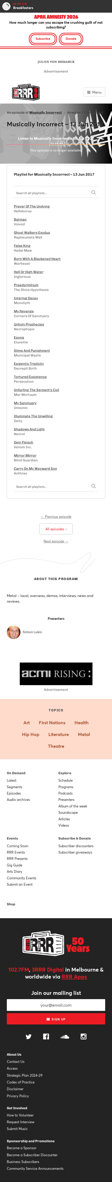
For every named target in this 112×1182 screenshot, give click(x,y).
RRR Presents (17, 858)
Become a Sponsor (21, 1148)
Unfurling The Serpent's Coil (36, 390)
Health (82, 723)
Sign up (56, 1019)
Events (12, 838)
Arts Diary (14, 871)
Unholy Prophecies (29, 324)
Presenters (66, 799)
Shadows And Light (29, 429)
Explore (64, 773)
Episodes (14, 793)
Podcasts (65, 793)
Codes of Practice (21, 1082)
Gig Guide (14, 865)
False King (22, 246)
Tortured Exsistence (30, 377)
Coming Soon (17, 846)
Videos (63, 825)
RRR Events (16, 852)
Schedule (65, 780)
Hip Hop (30, 734)
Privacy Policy (18, 1096)
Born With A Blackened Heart (37, 259)
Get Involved (17, 1108)
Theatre (56, 746)
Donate (71, 38)
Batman (20, 219)
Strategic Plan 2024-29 (24, 1075)
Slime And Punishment (32, 351)
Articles (64, 819)
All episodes (56, 529)
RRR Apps (74, 976)
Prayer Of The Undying (32, 206)
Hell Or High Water (28, 272)
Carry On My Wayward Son (35, 469)
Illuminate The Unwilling (33, 416)
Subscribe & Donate (74, 838)
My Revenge (24, 311)
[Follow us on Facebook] (46, 1037)
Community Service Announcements (35, 1168)
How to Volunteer (20, 1115)
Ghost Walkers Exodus (32, 233)
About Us (14, 1054)
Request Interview (20, 1122)
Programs (65, 787)
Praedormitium (26, 285)
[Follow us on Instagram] (84, 1037)
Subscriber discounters (76, 846)
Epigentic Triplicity (29, 364)
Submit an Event (19, 884)
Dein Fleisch (23, 442)
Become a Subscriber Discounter (32, 1155)
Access (12, 1068)
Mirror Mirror (25, 455)
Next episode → (56, 541)
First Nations (52, 723)
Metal (84, 734)
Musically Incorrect (45, 113)
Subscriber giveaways (75, 852)
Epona (19, 337)
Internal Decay (26, 298)
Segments (14, 787)
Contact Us (16, 1061)
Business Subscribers (23, 1161)
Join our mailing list (56, 992)
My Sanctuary (25, 403)
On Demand (16, 773)
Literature (58, 734)
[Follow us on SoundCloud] (64, 1037)
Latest (11, 780)
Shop (11, 904)
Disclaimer (15, 1089)
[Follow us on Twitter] (28, 1037)
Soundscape (68, 812)
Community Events (21, 878)
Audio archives (18, 799)
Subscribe (43, 38)
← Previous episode (56, 516)
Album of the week (72, 806)
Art (26, 723)
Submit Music (17, 1128)
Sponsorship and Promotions (31, 1141)
